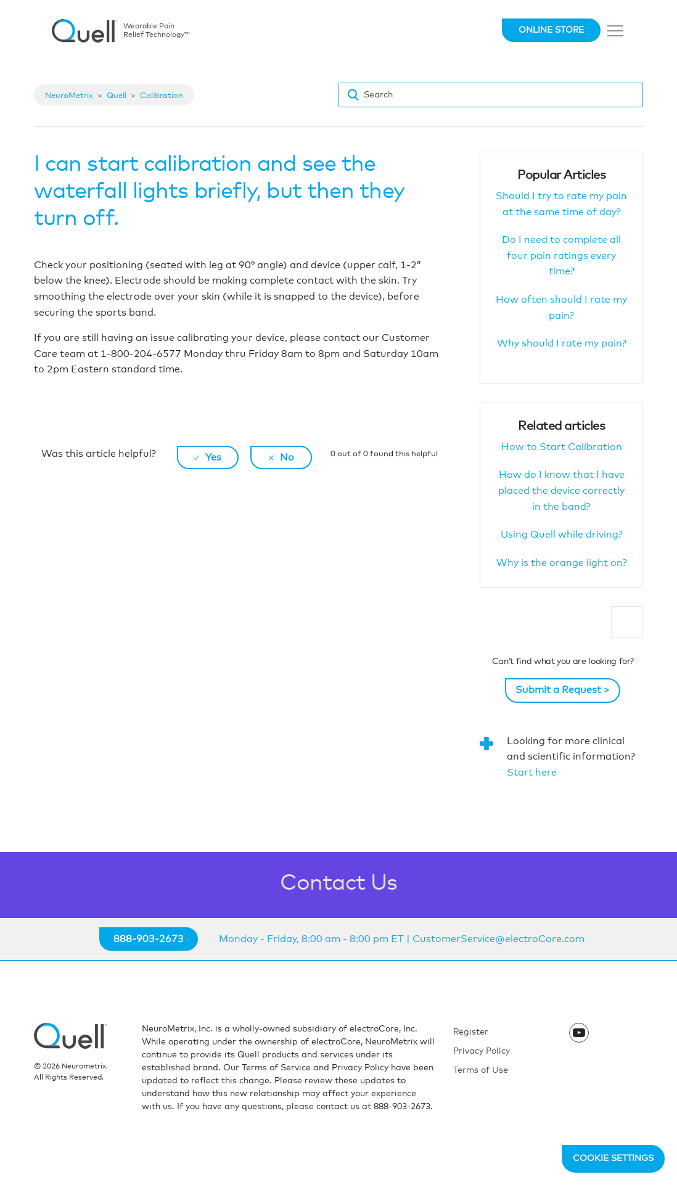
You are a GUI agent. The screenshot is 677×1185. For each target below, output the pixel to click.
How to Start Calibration (561, 447)
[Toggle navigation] (616, 31)
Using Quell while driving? (562, 534)
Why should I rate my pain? (561, 343)
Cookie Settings (613, 1158)
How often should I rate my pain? (561, 308)
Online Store (551, 30)
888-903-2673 (148, 939)
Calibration (161, 96)
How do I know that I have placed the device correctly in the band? (561, 490)
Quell (116, 96)
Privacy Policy (481, 1051)
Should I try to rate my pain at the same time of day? (561, 204)
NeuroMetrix (69, 96)
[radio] (208, 457)
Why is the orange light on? (561, 563)
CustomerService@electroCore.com (498, 939)
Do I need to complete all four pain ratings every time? (561, 255)
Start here (532, 772)
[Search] (491, 95)
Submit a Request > (562, 690)
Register (470, 1032)
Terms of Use (480, 1070)
